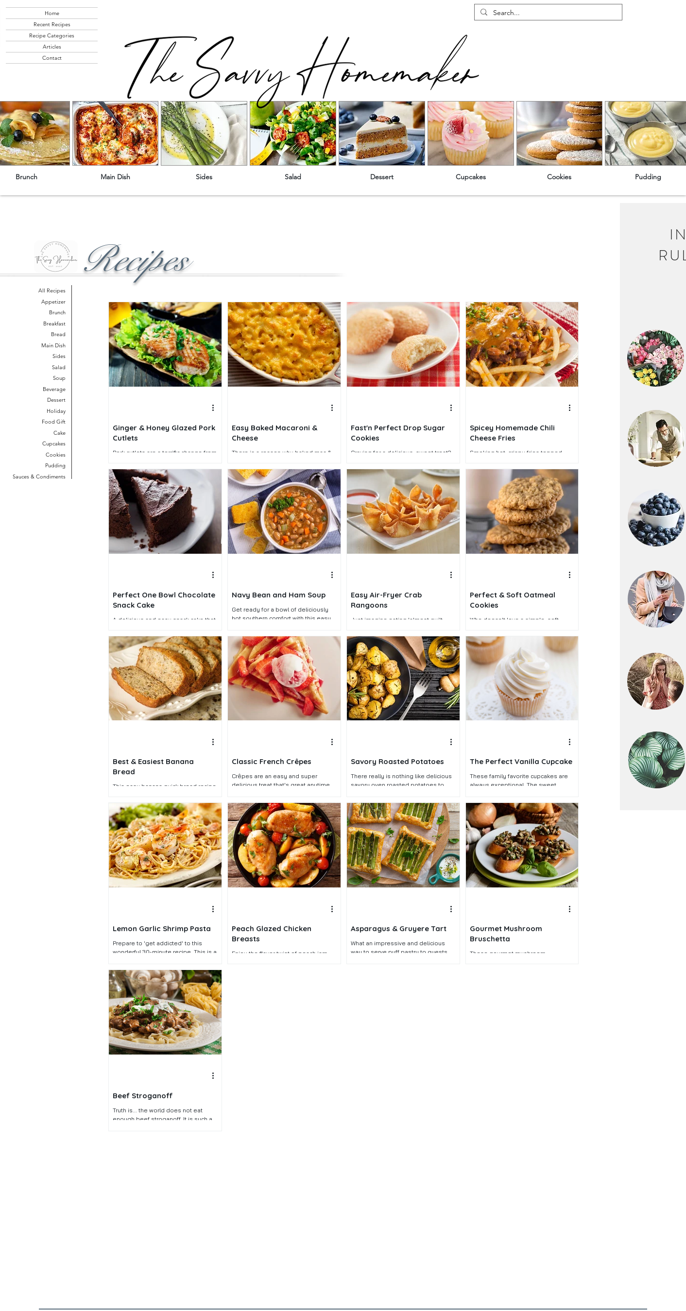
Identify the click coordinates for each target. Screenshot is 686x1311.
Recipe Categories (51, 35)
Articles (52, 46)
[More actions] (216, 408)
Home (52, 13)
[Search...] (547, 13)
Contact (52, 57)
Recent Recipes (52, 24)
